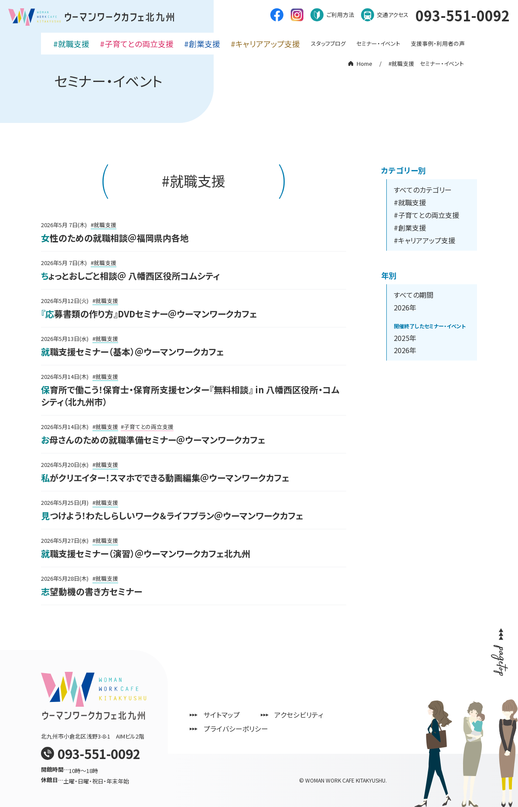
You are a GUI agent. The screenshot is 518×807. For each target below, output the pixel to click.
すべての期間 (413, 294)
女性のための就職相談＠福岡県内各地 (115, 238)
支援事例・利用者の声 (438, 42)
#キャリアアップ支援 (265, 42)
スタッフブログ (328, 42)
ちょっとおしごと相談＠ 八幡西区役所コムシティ (130, 275)
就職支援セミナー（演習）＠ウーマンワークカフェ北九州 (145, 553)
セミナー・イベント (378, 42)
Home (364, 63)
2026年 (405, 307)
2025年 (405, 338)
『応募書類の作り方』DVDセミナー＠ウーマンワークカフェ (149, 313)
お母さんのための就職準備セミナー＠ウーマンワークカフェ (153, 439)
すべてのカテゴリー (423, 189)
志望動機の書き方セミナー (91, 591)
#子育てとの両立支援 (137, 42)
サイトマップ (227, 714)
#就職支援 (71, 42)
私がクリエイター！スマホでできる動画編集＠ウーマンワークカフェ (165, 477)
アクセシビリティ (304, 714)
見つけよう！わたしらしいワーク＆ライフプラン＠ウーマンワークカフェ (172, 515)
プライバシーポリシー (241, 728)
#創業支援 (202, 42)
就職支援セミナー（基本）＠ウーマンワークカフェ (132, 351)
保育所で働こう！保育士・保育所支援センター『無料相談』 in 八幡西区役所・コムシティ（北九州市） (190, 395)
